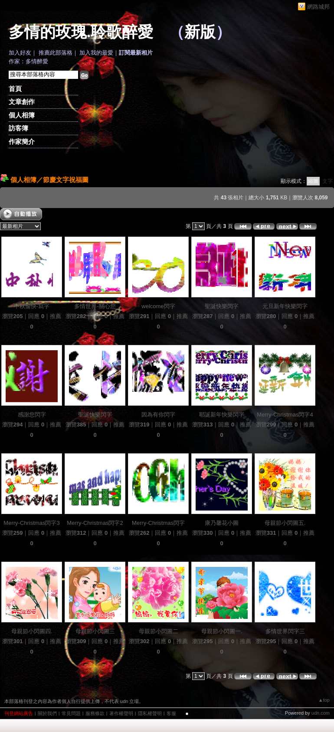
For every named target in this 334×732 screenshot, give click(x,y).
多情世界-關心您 (94, 306)
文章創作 (22, 101)
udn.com (320, 713)
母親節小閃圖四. (31, 631)
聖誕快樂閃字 (222, 306)
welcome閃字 (158, 306)
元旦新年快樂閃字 (285, 306)
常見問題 (71, 713)
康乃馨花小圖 (222, 523)
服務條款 (95, 713)
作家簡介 (22, 141)
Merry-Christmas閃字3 (31, 523)
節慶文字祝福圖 (65, 179)
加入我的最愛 (96, 52)
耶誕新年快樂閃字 (221, 414)
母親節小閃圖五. (285, 523)
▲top (324, 700)
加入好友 (20, 52)
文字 (327, 181)
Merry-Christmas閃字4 (285, 414)
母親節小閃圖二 (158, 631)
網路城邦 (318, 6)
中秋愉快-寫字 (31, 306)
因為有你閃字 (158, 414)
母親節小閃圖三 (95, 631)
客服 (171, 713)
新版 (200, 32)
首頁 (15, 88)
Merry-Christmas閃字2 (95, 523)
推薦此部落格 (55, 52)
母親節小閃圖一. (221, 631)
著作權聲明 (121, 713)
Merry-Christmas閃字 (158, 523)
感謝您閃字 (32, 414)
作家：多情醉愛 (28, 61)
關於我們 (47, 713)
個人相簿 (22, 115)
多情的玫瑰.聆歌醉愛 (81, 32)
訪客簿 (18, 128)
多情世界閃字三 (285, 631)
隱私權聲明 (150, 713)
